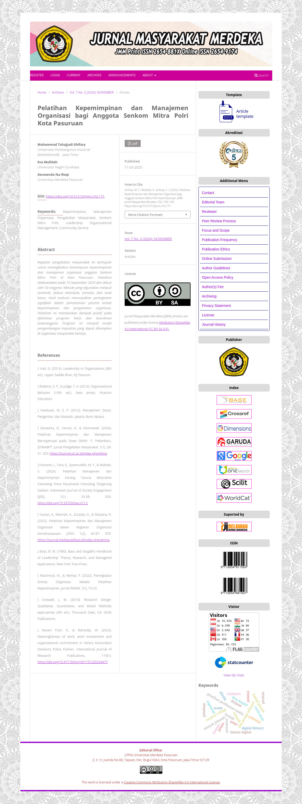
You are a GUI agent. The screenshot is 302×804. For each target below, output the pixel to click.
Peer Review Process (219, 221)
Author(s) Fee (213, 287)
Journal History (214, 324)
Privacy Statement (216, 306)
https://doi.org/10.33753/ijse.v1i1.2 (63, 503)
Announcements (122, 75)
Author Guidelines (216, 268)
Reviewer (209, 212)
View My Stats (234, 675)
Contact (208, 193)
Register (37, 75)
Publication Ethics (216, 249)
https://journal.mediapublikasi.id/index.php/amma (74, 540)
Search (261, 75)
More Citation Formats (145, 214)
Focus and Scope (216, 230)
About (147, 75)
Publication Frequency (219, 240)
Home (42, 92)
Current (73, 75)
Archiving (209, 296)
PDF (135, 143)
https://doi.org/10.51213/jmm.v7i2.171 (75, 196)
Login (55, 75)
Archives (94, 75)
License (208, 315)
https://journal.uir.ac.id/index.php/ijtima (78, 453)
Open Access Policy (218, 277)
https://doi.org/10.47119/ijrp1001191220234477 (73, 662)
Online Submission (217, 259)
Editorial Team (213, 202)
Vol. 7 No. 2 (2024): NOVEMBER (91, 92)
